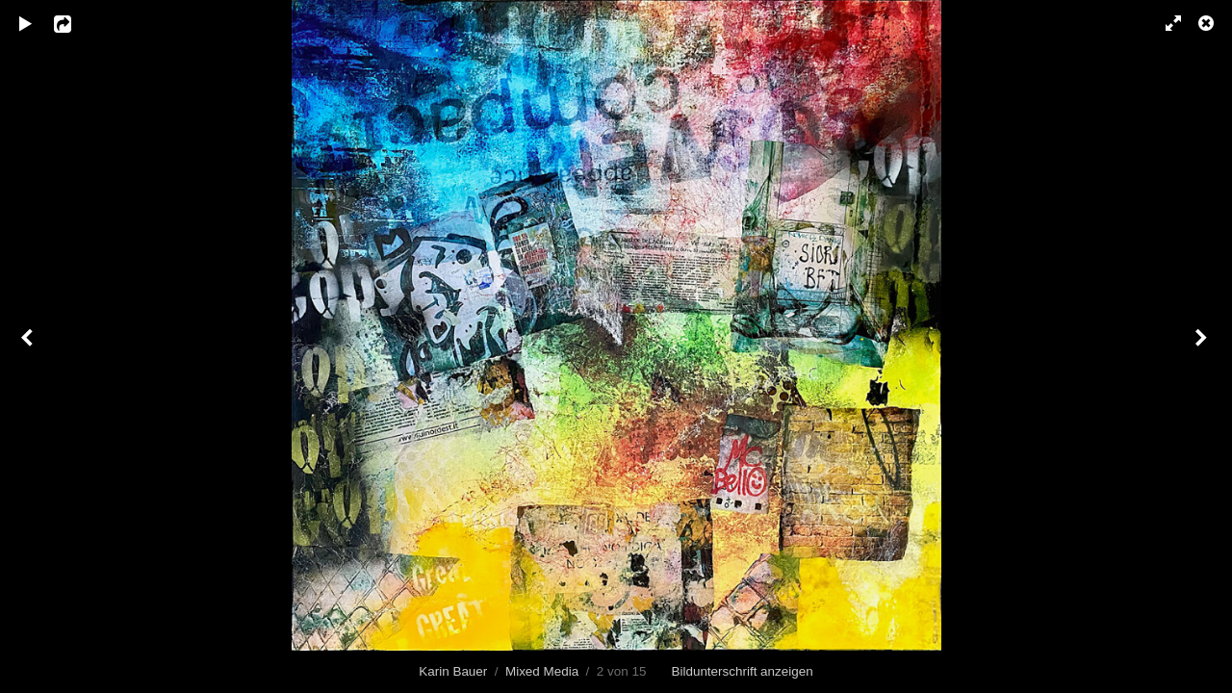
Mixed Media (541, 671)
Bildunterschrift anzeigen (742, 671)
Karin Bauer (453, 671)
